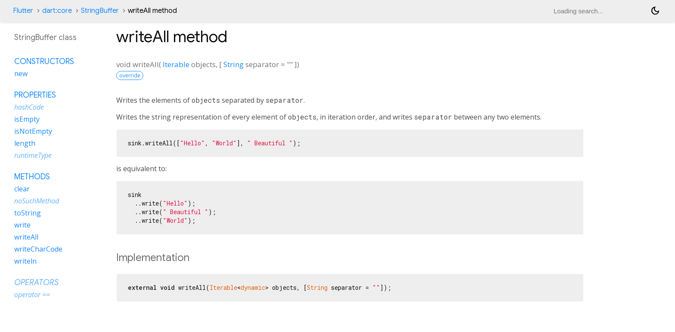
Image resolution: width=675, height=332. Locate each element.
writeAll (26, 237)
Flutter (23, 10)
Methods (32, 176)
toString (27, 213)
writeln (25, 261)
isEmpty (27, 119)
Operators (36, 282)
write (22, 225)
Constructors (44, 61)
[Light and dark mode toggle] (655, 11)
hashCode (29, 107)
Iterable (176, 64)
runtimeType (33, 155)
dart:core (57, 10)
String (233, 64)
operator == (32, 294)
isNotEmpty (33, 131)
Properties (35, 95)
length (24, 143)
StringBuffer (100, 10)
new (21, 73)
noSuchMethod (36, 201)
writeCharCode (38, 249)
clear (22, 189)
